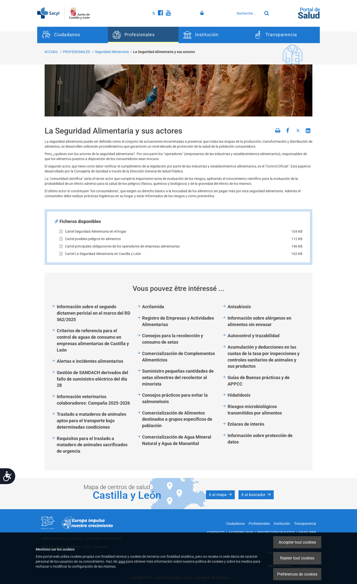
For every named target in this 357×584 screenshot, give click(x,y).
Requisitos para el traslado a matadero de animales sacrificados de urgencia (92, 445)
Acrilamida (153, 306)
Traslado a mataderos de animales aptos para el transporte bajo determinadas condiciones (91, 420)
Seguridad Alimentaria (112, 52)
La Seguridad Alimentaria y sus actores (164, 52)
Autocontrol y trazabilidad (253, 335)
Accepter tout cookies (297, 542)
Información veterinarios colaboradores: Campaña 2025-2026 (93, 400)
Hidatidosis (239, 395)
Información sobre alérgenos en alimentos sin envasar (259, 321)
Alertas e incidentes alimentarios (90, 361)
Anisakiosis (239, 306)
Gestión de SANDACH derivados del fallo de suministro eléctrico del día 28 (92, 379)
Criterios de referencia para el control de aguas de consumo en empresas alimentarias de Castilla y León (93, 340)
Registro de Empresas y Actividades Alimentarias (178, 321)
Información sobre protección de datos (260, 439)
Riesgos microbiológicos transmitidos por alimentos (255, 410)
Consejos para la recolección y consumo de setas (172, 339)
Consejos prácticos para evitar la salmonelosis (175, 398)
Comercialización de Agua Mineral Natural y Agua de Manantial (176, 440)
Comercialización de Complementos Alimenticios (178, 356)
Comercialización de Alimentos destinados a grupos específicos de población (177, 419)
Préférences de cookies (297, 574)
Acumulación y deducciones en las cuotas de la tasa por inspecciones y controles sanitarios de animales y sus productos (263, 356)
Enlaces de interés (246, 424)
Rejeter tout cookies (297, 558)
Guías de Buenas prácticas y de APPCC (259, 381)
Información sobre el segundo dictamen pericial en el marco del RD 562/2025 (93, 313)
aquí (122, 561)
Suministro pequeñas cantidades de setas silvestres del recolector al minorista (178, 377)
